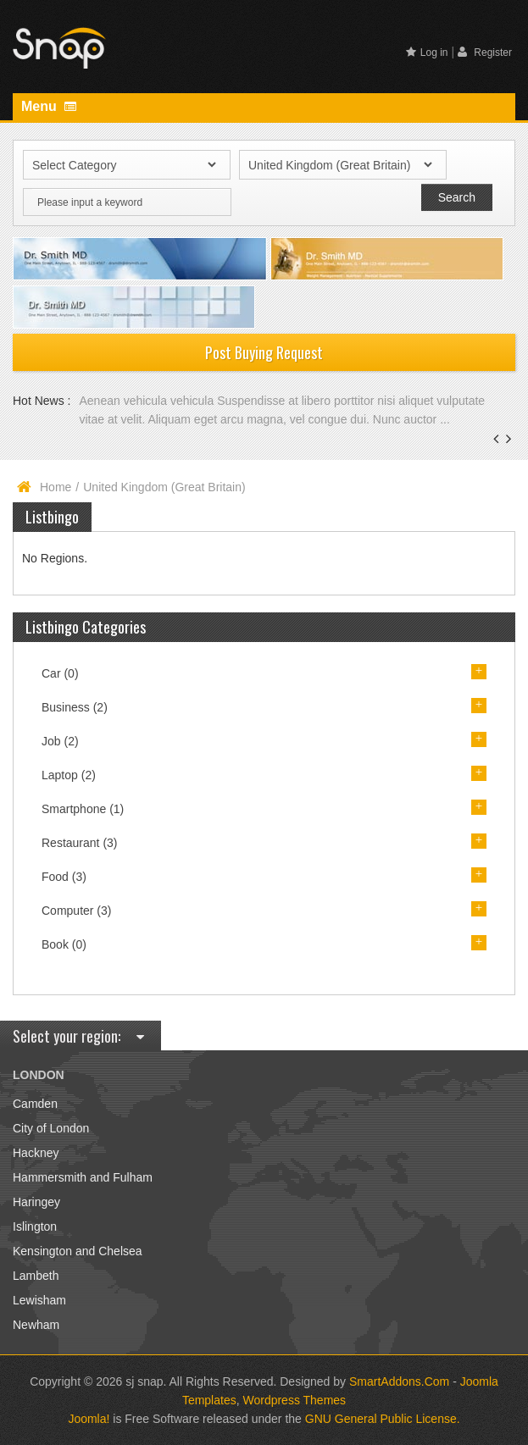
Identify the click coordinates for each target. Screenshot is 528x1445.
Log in (427, 52)
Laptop (69, 775)
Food (64, 876)
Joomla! (88, 1419)
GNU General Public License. (382, 1419)
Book (64, 944)
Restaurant (80, 843)
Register (485, 52)
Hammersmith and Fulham (83, 1177)
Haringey (36, 1202)
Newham (36, 1325)
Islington (35, 1226)
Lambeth (35, 1275)
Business (75, 707)
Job (60, 741)
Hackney (35, 1153)
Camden (35, 1103)
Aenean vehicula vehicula (148, 400)
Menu (48, 106)
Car (60, 673)
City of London (51, 1128)
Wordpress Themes (294, 1400)
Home (55, 487)
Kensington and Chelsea (77, 1251)
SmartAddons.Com (399, 1381)
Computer (76, 910)
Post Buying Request (264, 352)
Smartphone (83, 809)
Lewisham (39, 1300)
